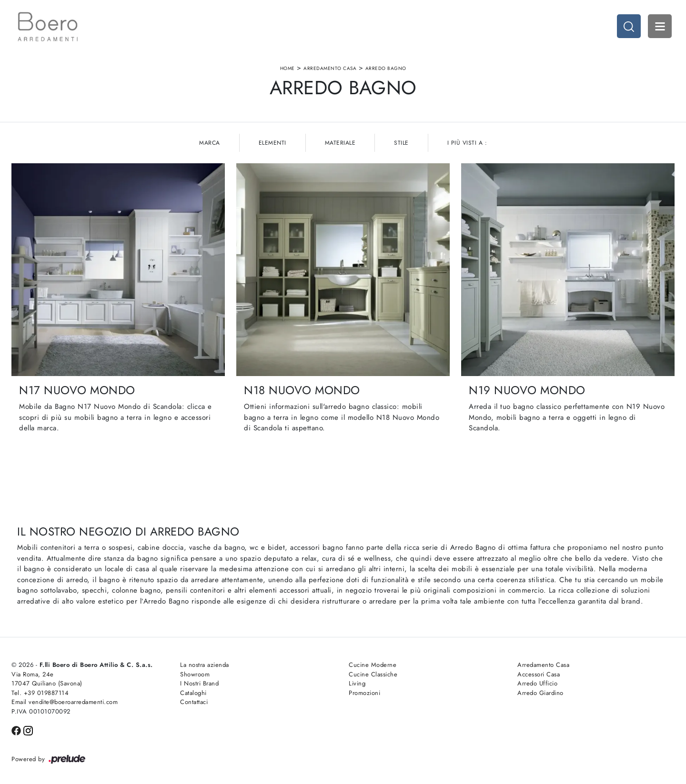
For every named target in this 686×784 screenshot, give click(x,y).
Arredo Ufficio (537, 683)
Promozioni (364, 692)
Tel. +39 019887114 (40, 692)
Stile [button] (401, 143)
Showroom (195, 674)
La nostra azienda (204, 664)
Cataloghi (193, 692)
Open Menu (660, 26)
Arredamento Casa (329, 68)
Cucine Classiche (373, 674)
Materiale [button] (340, 143)
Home (287, 68)
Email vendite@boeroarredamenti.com (64, 701)
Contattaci (194, 701)
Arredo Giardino (540, 692)
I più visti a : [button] (467, 143)
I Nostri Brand (199, 683)
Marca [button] (209, 143)
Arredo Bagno (385, 68)
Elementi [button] (272, 143)
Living (357, 683)
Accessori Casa (538, 674)
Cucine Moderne (372, 664)
